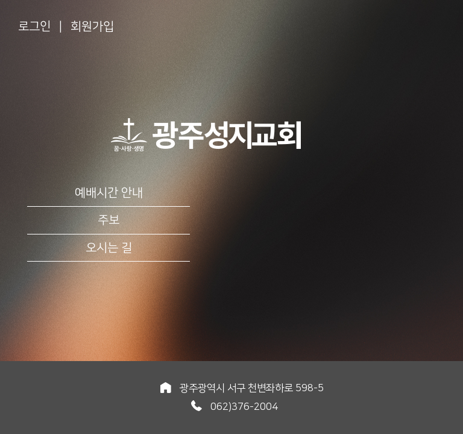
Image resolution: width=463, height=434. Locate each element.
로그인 (34, 26)
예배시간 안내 (109, 193)
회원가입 (92, 26)
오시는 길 (109, 247)
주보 (108, 220)
